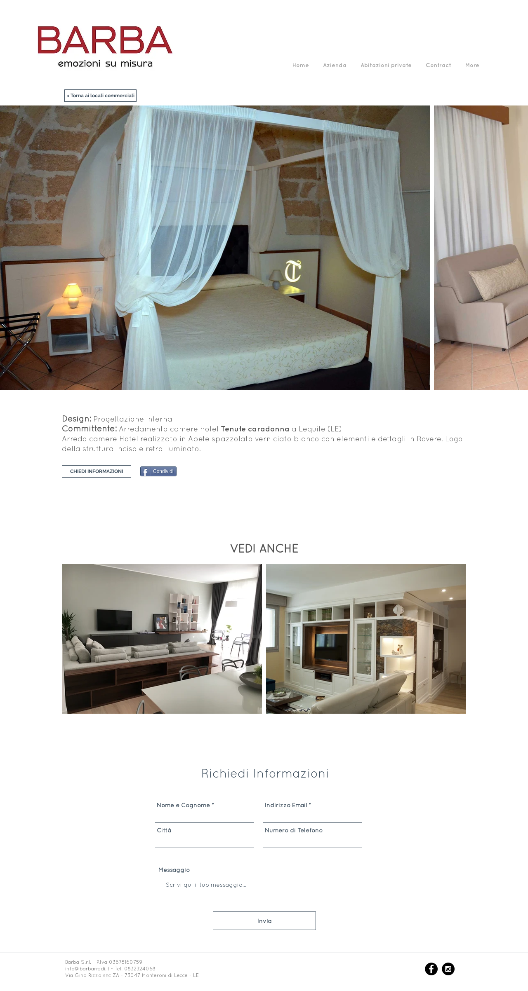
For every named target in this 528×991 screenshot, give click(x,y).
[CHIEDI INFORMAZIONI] (96, 471)
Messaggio (174, 870)
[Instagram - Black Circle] (448, 969)
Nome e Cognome (183, 805)
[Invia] (264, 920)
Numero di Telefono (294, 830)
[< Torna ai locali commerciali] (100, 95)
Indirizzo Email (286, 805)
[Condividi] (158, 471)
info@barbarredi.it (87, 969)
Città (164, 830)
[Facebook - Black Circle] (431, 969)
